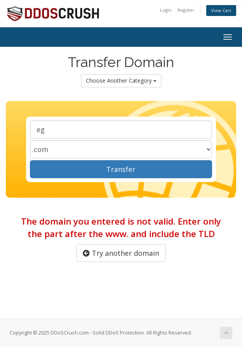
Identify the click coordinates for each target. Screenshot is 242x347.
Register (186, 10)
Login (166, 10)
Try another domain (121, 253)
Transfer (120, 169)
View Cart (221, 10)
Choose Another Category (121, 80)
